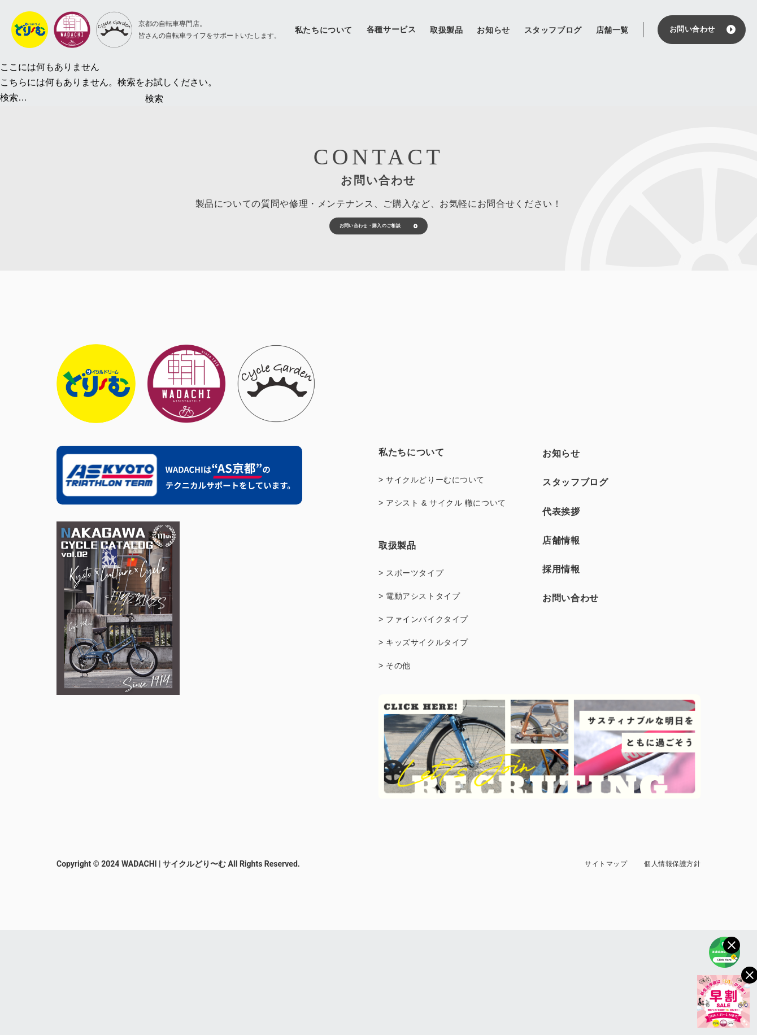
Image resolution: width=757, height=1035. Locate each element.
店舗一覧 (612, 29)
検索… (13, 97)
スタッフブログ (553, 29)
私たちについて (324, 29)
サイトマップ (606, 893)
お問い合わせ (692, 29)
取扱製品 (446, 29)
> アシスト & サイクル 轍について (442, 532)
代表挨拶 (561, 540)
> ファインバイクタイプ (423, 648)
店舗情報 (561, 569)
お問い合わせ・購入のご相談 (354, 244)
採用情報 (561, 598)
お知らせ (493, 29)
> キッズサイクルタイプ (423, 671)
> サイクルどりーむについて (431, 509)
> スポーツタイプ (410, 601)
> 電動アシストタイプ (419, 624)
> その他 (394, 694)
